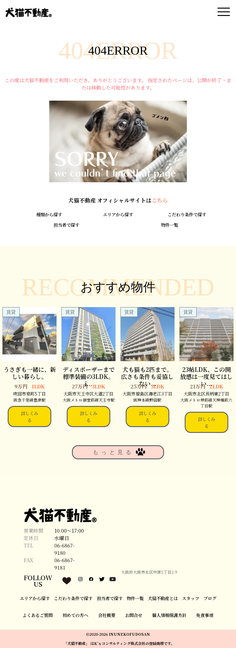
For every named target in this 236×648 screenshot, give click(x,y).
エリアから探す (118, 214)
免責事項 (204, 615)
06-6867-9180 (64, 549)
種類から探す (49, 214)
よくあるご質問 (37, 615)
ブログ (209, 598)
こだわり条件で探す (186, 214)
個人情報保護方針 (169, 615)
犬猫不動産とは (163, 598)
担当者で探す (66, 225)
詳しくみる (29, 416)
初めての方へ (75, 615)
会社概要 (106, 615)
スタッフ (190, 598)
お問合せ (133, 615)
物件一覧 (169, 225)
